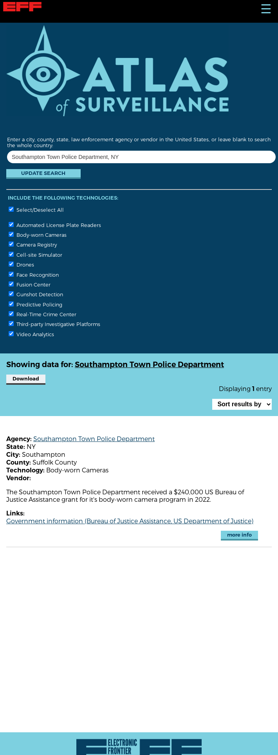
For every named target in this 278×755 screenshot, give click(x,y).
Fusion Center (30, 284)
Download (26, 379)
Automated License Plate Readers (55, 225)
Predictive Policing (35, 304)
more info (239, 535)
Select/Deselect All (36, 210)
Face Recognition (34, 274)
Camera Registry (33, 244)
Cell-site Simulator (35, 255)
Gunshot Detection (36, 294)
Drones (21, 264)
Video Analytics (31, 334)
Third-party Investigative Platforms (54, 324)
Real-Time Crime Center (42, 314)
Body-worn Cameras (38, 235)
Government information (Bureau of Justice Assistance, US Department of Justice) (129, 520)
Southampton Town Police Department (94, 438)
